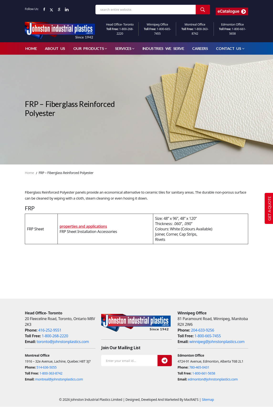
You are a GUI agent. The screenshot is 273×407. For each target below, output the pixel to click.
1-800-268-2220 (55, 336)
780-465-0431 (199, 367)
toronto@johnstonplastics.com (63, 341)
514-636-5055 (47, 367)
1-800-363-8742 (50, 373)
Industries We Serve (163, 48)
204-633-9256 (202, 330)
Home (31, 48)
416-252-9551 (49, 330)
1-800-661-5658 (203, 373)
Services (124, 48)
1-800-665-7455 (207, 336)
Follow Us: (32, 9)
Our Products (90, 48)
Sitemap (208, 399)
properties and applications (83, 226)
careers (200, 48)
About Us (55, 48)
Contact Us (230, 48)
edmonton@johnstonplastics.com (213, 379)
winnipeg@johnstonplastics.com (217, 341)
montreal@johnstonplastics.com (59, 379)
